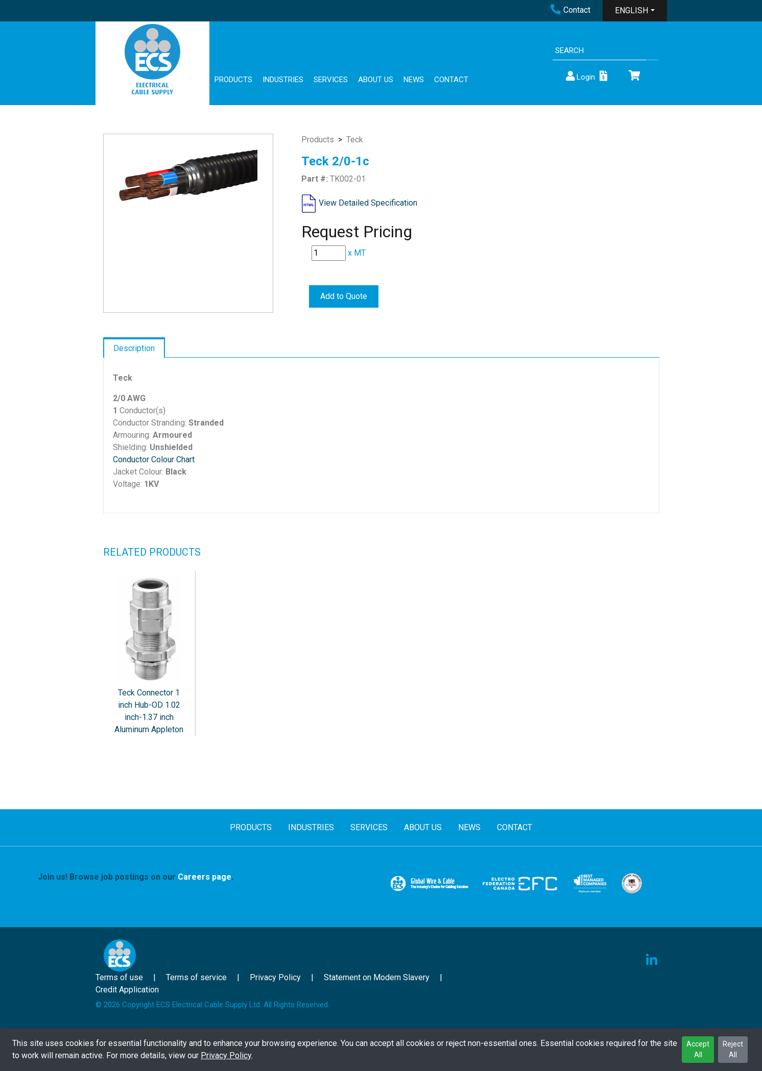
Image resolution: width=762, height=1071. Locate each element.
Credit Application (127, 989)
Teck (354, 139)
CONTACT (451, 79)
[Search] (599, 50)
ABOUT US (375, 79)
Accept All (697, 1049)
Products (317, 139)
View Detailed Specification (368, 203)
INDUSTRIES (283, 79)
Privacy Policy (226, 1055)
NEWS (413, 79)
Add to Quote (343, 296)
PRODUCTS (233, 79)
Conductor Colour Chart (154, 459)
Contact (570, 10)
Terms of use (119, 977)
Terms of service (196, 977)
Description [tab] (134, 348)
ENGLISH (631, 10)
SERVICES (331, 79)
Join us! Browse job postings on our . (135, 877)
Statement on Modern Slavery (377, 977)
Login (579, 76)
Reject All (733, 1049)
